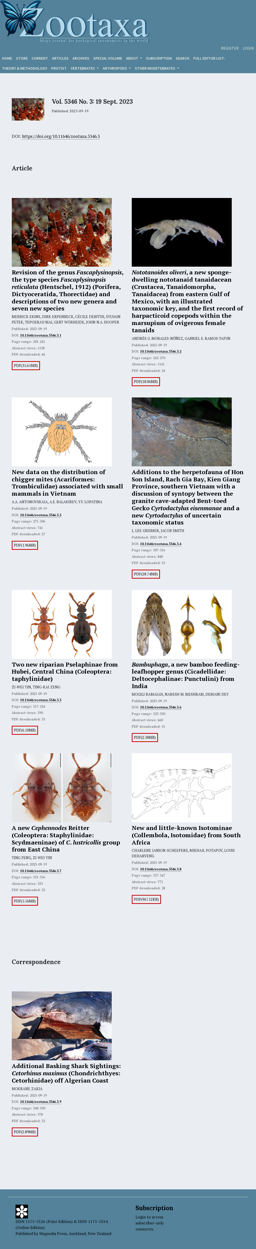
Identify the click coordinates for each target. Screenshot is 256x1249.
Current (40, 58)
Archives (80, 58)
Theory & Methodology (24, 68)
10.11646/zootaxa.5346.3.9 (40, 1101)
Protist (59, 68)
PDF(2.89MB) (25, 1131)
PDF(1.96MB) (25, 545)
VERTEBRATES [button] (83, 68)
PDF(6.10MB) (25, 730)
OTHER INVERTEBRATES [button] (155, 68)
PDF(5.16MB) (25, 901)
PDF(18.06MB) (146, 381)
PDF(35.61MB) (26, 365)
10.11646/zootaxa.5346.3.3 (40, 515)
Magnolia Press (53, 1233)
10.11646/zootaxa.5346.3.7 (40, 871)
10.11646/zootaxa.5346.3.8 (160, 869)
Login (248, 48)
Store (22, 58)
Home (7, 58)
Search (182, 58)
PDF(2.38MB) (145, 737)
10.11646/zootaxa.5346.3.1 (40, 335)
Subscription (159, 58)
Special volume (107, 58)
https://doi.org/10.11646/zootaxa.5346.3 (61, 136)
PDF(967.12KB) (146, 899)
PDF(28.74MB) (146, 574)
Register (230, 48)
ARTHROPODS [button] (115, 68)
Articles (60, 58)
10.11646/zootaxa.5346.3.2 (160, 351)
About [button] (132, 58)
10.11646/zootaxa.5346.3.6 (160, 707)
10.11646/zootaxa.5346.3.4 (160, 544)
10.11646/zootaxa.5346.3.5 (40, 700)
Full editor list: (209, 58)
